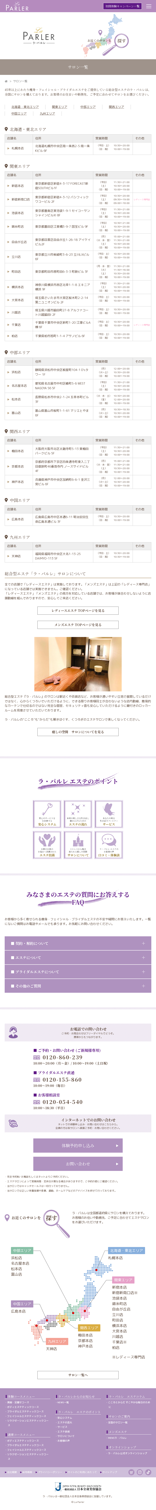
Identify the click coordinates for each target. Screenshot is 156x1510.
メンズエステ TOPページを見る (78, 624)
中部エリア (88, 107)
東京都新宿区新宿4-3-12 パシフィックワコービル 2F (62, 199)
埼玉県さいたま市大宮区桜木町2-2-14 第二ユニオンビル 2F (61, 300)
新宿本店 (18, 186)
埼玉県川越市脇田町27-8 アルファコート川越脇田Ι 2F (62, 312)
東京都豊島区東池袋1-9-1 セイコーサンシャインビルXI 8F (62, 213)
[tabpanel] (47, 814)
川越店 (16, 312)
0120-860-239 (58, 1057)
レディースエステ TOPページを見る (78, 610)
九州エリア (47, 113)
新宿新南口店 (21, 199)
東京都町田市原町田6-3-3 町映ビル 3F (61, 271)
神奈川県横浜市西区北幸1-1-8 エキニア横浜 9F (62, 287)
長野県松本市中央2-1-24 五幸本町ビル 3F (62, 399)
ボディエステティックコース (23, 1407)
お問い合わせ (78, 1164)
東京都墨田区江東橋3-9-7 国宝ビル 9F (61, 226)
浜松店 (16, 372)
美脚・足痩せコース (18, 1402)
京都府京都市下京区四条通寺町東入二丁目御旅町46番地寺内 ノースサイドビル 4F (62, 466)
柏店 (15, 336)
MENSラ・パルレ (117, 1438)
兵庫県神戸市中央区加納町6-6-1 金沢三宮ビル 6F (62, 481)
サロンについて (66, 1436)
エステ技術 (63, 1431)
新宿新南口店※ (125, 1292)
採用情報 (27, 1472)
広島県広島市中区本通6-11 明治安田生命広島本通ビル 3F (62, 519)
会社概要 (12, 1472)
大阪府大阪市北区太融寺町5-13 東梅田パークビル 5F (62, 451)
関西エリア (116, 107)
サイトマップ (109, 1472)
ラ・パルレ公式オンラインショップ (127, 1453)
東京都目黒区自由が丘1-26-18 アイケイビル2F (63, 242)
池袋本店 (18, 213)
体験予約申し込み (78, 1145)
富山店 (16, 413)
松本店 (16, 399)
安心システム (64, 1417)
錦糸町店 (18, 226)
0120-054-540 (58, 1101)
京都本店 (18, 466)
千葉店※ (119, 1342)
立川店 (16, 257)
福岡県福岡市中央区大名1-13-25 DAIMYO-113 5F (58, 556)
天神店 (16, 556)
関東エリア (59, 107)
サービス (62, 1427)
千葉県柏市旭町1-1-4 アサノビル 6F (60, 336)
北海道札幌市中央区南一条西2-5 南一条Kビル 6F (62, 148)
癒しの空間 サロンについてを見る (78, 732)
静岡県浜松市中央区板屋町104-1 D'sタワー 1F (61, 372)
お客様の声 (63, 1440)
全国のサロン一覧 (118, 1422)
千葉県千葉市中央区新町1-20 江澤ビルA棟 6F (63, 324)
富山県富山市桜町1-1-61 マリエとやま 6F (62, 412)
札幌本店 (18, 148)
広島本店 (18, 519)
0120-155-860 (57, 1079)
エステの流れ (64, 1422)
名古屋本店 (19, 386)
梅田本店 (18, 451)
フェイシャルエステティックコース (26, 1416)
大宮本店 (18, 300)
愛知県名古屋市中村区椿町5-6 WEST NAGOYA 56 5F (60, 385)
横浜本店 (18, 287)
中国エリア (19, 113)
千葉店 (16, 325)
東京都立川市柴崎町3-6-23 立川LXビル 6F (62, 256)
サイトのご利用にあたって (82, 1472)
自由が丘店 (19, 242)
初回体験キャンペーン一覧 (122, 6)
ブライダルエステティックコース (25, 1411)
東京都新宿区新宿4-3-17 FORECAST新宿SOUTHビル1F (61, 185)
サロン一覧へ (78, 1375)
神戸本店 (18, 482)
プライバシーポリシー (50, 1472)
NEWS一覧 (63, 1402)
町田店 (16, 271)
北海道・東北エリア (25, 107)
